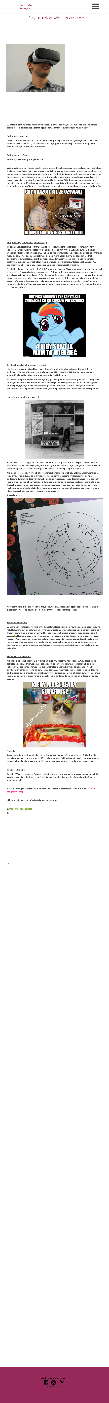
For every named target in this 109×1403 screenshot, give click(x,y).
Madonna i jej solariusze (20, 808)
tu (83, 468)
